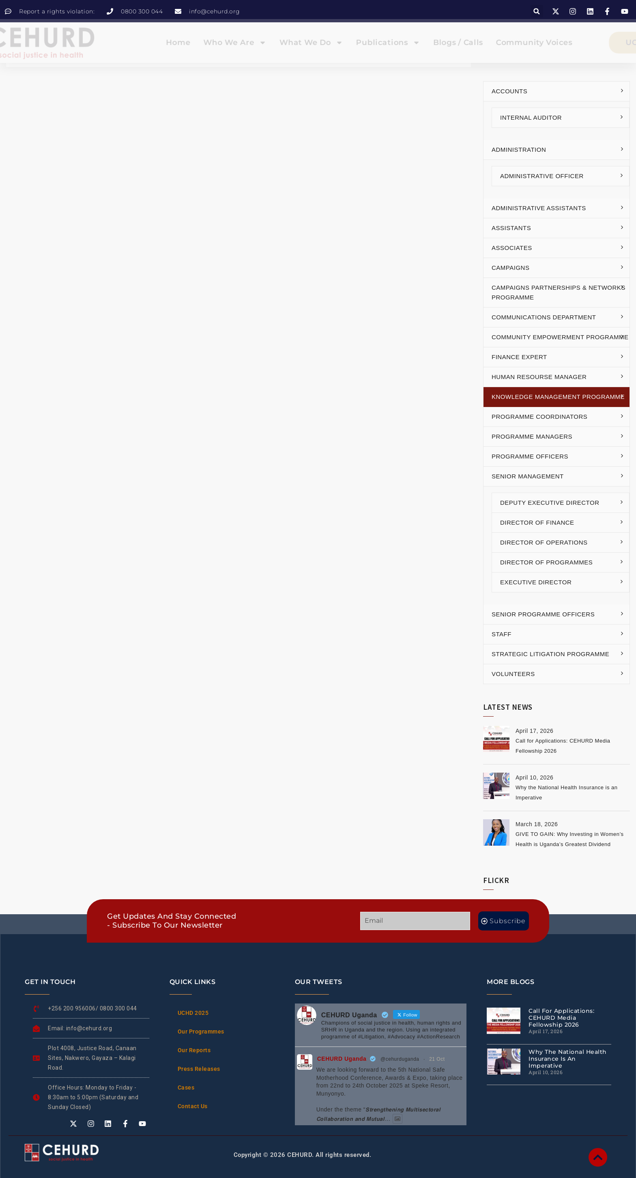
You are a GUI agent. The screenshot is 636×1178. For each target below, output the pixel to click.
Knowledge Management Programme (558, 396)
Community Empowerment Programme (560, 337)
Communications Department (544, 317)
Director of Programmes (546, 562)
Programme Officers (530, 456)
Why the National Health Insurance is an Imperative (568, 1058)
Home (197, 42)
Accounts (509, 91)
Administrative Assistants (539, 208)
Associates (512, 247)
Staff (501, 634)
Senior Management (528, 476)
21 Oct (437, 1059)
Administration (519, 149)
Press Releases (199, 1069)
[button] (537, 11)
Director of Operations (543, 542)
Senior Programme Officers (543, 614)
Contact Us (193, 1106)
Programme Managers (532, 436)
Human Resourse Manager (539, 376)
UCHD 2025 (193, 1013)
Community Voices (503, 42)
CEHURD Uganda (342, 1058)
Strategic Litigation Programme (550, 653)
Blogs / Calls (438, 42)
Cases (186, 1087)
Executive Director (536, 582)
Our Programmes (201, 1031)
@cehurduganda (399, 1059)
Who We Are (246, 42)
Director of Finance (537, 522)
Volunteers (513, 673)
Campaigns (510, 267)
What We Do (312, 42)
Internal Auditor (531, 117)
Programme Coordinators (539, 416)
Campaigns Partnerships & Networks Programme (558, 292)
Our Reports (194, 1050)
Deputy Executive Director (549, 502)
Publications (378, 42)
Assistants (511, 227)
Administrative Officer (542, 175)
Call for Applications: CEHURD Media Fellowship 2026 (561, 1017)
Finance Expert (519, 356)
